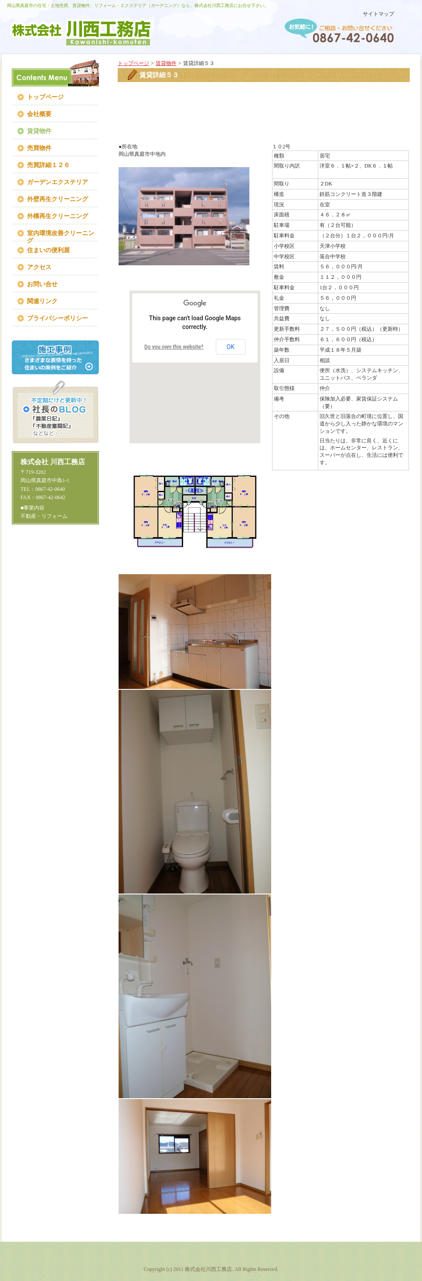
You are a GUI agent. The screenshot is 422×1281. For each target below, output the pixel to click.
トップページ (133, 63)
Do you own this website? (174, 347)
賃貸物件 (166, 63)
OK (231, 346)
